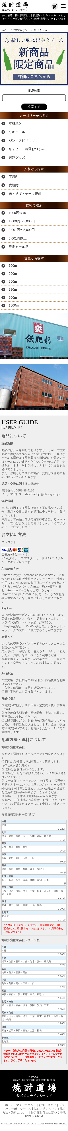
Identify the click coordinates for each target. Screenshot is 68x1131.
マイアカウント (26, 1105)
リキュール (17, 132)
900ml (13, 297)
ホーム (9, 1105)
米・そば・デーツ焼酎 (25, 194)
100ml (13, 265)
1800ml (14, 305)
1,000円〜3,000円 (22, 221)
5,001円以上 (18, 238)
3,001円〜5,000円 (22, 230)
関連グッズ (17, 157)
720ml (13, 289)
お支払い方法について (42, 1108)
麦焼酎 (13, 185)
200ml (13, 273)
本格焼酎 (15, 123)
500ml (13, 281)
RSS (28, 1116)
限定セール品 (18, 247)
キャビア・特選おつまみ (27, 149)
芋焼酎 (13, 177)
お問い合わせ (47, 1105)
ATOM (39, 1116)
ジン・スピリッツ (22, 140)
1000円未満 (17, 213)
